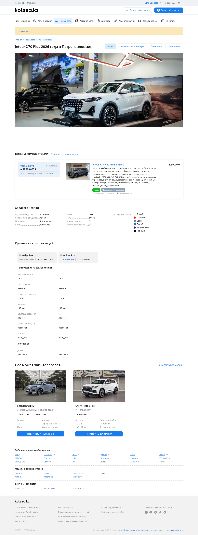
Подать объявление (169, 10)
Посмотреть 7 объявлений (40, 433)
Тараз (103, 473)
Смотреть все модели (171, 364)
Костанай (76, 476)
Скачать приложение (111, 507)
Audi (17, 454)
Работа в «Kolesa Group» (26, 516)
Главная (19, 39)
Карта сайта (20, 521)
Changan (19, 461)
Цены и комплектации (132, 46)
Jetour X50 (48, 488)
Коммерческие (147, 21)
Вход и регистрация (138, 10)
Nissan (133, 458)
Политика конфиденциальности (72, 521)
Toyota (162, 454)
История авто (84, 21)
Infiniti (75, 458)
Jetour (103, 458)
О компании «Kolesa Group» (27, 507)
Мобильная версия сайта (112, 512)
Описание (156, 46)
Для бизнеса (153, 3)
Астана (18, 476)
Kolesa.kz (19, 2)
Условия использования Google (169, 530)
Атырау (47, 473)
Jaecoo (104, 454)
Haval (74, 454)
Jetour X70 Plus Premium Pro (108, 164)
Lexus (132, 454)
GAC (45, 458)
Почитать (168, 21)
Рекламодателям (65, 507)
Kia (102, 461)
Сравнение (174, 46)
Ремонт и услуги (124, 21)
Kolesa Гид (169, 2)
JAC (73, 461)
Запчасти (103, 21)
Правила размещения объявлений (73, 512)
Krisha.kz (31, 2)
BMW (17, 458)
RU (180, 3)
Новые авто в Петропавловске (38, 39)
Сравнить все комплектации (65, 154)
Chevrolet (48, 454)
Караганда (48, 476)
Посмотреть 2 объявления (99, 433)
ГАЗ (160, 461)
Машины (23, 21)
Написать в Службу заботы (27, 512)
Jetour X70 (76, 488)
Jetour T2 (19, 488)
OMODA (133, 461)
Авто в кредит (42, 21)
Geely (46, 461)
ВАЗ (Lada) (163, 458)
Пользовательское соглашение (72, 516)
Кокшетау (76, 473)
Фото (111, 46)
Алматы (18, 473)
